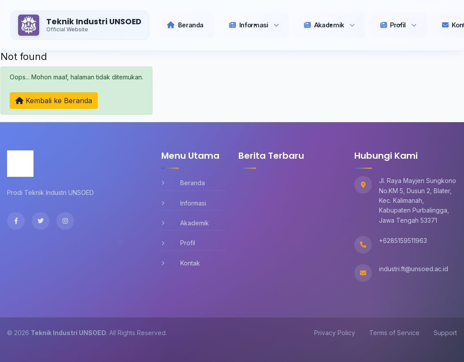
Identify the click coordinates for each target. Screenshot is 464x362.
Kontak (180, 263)
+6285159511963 (403, 240)
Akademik (185, 223)
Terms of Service (394, 332)
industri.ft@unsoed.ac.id (413, 268)
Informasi (183, 203)
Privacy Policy (334, 332)
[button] (254, 24)
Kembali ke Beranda (53, 100)
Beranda (183, 183)
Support (445, 332)
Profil (178, 242)
